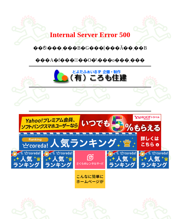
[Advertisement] (90, 99)
